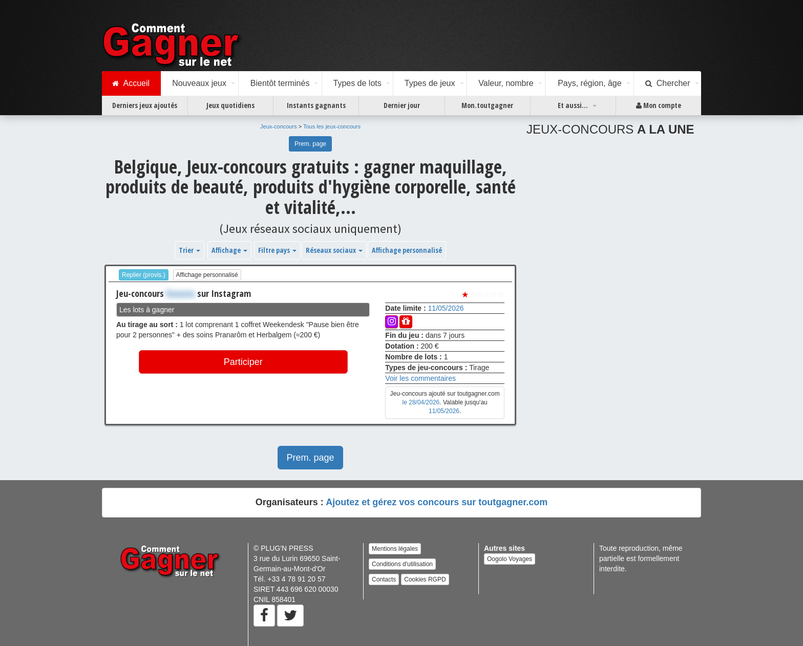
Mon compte (658, 105)
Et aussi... (573, 105)
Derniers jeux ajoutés (144, 105)
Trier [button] (189, 250)
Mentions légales (395, 548)
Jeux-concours (278, 126)
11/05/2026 (446, 308)
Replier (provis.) (143, 274)
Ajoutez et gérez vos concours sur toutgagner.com (436, 502)
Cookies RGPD (425, 579)
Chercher (667, 83)
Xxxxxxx (180, 293)
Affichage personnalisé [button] (407, 250)
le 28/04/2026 (421, 402)
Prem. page (310, 143)
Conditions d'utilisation (402, 564)
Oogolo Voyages (509, 559)
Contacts (384, 579)
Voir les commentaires (420, 378)
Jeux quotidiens (230, 105)
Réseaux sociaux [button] (334, 250)
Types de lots (357, 83)
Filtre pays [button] (277, 250)
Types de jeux (430, 83)
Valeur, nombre (505, 83)
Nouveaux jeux (199, 83)
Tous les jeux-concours (332, 126)
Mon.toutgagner (487, 105)
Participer (243, 362)
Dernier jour (402, 105)
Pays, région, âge (590, 83)
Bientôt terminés (280, 83)
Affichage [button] (229, 250)
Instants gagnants (316, 105)
